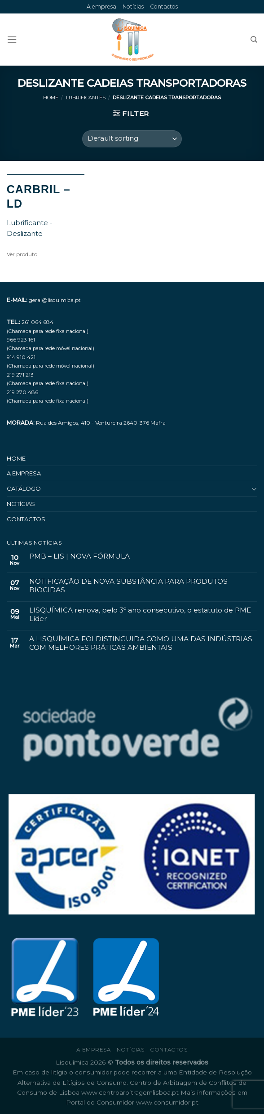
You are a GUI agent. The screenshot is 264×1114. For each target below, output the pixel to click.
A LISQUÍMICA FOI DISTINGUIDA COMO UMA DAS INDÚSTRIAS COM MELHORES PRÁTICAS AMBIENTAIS (140, 643)
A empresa (101, 6)
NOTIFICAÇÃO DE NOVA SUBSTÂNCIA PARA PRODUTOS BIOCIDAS (128, 585)
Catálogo (24, 488)
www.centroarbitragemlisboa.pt (130, 1092)
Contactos (164, 6)
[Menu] (12, 39)
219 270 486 (22, 392)
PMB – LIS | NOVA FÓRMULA (79, 556)
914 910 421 (21, 357)
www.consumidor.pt (167, 1102)
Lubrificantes (86, 98)
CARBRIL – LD (38, 196)
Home (50, 98)
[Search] (254, 39)
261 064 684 (37, 322)
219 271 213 (20, 374)
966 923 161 (21, 339)
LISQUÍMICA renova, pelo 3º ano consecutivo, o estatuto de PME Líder (140, 614)
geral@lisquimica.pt (55, 300)
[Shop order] (132, 138)
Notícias (133, 6)
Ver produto (22, 254)
